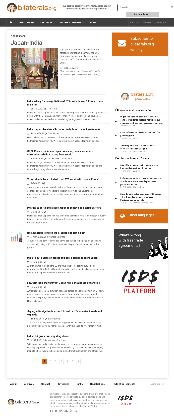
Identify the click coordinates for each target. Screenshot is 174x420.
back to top (156, 384)
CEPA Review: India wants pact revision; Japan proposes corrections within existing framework (60, 152)
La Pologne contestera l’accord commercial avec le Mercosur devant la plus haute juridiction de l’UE (140, 181)
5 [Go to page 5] (67, 361)
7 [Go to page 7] (78, 361)
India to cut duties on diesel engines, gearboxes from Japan (62, 257)
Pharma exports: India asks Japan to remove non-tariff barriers (64, 207)
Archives (29, 384)
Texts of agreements (70, 22)
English (134, 22)
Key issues (46, 22)
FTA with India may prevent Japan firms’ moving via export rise (63, 282)
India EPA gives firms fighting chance (48, 336)
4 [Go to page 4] (61, 361)
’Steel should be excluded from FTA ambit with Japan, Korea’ (63, 179)
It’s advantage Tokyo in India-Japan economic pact (56, 232)
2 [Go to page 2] (50, 361)
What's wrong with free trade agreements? (131, 240)
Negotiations (26, 22)
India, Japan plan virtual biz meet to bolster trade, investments (63, 129)
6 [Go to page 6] (72, 361)
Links (80, 384)
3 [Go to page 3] (56, 361)
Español (147, 22)
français (160, 22)
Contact (45, 384)
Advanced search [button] (142, 14)
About (92, 22)
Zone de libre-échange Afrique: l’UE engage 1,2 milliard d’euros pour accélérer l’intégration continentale (140, 197)
